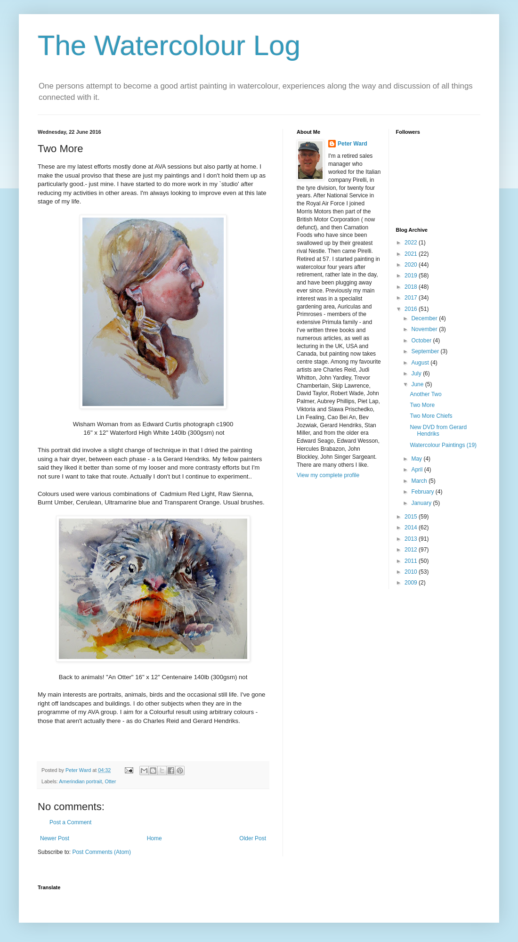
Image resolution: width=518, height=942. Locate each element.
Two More (422, 405)
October (422, 340)
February (423, 491)
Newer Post (54, 838)
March (420, 481)
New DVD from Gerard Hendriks (438, 430)
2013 (412, 539)
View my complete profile (328, 475)
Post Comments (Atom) (101, 852)
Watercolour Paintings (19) (443, 445)
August (420, 362)
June (418, 384)
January (422, 503)
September (425, 351)
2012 (412, 549)
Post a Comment (70, 822)
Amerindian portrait (80, 781)
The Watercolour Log (169, 45)
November (425, 329)
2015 (412, 516)
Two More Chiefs (431, 416)
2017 (412, 297)
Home (154, 838)
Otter (110, 781)
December (425, 318)
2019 (412, 275)
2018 (412, 287)
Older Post (252, 838)
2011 (412, 561)
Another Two (425, 394)
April (417, 469)
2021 (412, 254)
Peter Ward (352, 143)
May (417, 458)
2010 (412, 571)
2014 (412, 527)
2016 (412, 309)
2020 (412, 264)
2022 (412, 242)
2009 (412, 582)
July (417, 373)
